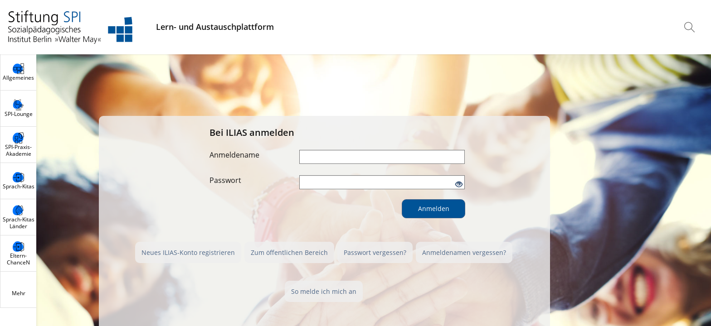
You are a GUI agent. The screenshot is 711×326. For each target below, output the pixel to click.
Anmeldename (234, 155)
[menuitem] (690, 27)
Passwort (225, 180)
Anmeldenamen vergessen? (464, 252)
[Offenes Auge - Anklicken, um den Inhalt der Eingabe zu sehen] (459, 185)
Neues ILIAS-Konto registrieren (188, 252)
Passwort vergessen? (375, 252)
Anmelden (433, 208)
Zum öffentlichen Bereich (289, 252)
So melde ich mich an (323, 291)
